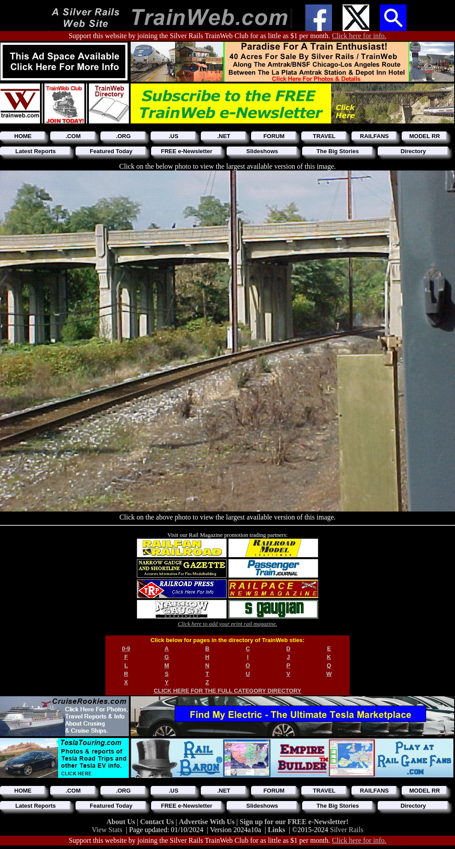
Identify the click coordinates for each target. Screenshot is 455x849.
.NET (224, 136)
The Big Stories (337, 151)
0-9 (126, 648)
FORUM (274, 136)
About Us (122, 821)
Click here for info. (359, 36)
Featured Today (111, 151)
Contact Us (158, 821)
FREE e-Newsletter (186, 151)
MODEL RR (424, 136)
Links (276, 829)
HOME (23, 136)
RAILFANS (374, 136)
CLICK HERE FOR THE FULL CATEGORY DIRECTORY (227, 690)
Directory (413, 151)
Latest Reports (35, 151)
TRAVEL (324, 136)
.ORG (123, 136)
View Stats (107, 829)
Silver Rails (346, 829)
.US (174, 136)
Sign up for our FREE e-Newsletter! (293, 821)
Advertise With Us (207, 821)
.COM (73, 136)
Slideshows (262, 151)
